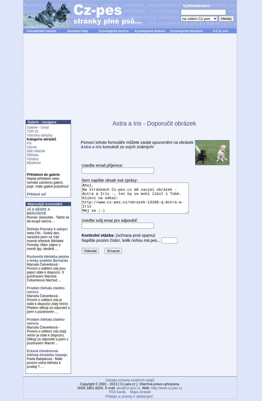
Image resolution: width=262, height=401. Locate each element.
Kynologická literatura (186, 31)
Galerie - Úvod (38, 127)
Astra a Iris (91, 147)
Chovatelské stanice (41, 31)
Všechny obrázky (40, 135)
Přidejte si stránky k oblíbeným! (129, 396)
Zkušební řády (77, 31)
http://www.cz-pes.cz (167, 388)
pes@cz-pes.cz (128, 388)
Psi (29, 143)
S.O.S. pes (220, 31)
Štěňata (32, 155)
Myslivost (34, 163)
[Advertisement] (129, 79)
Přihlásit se (36, 194)
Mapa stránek (140, 392)
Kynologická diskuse (150, 31)
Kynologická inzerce (114, 31)
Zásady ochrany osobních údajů (130, 380)
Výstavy (33, 159)
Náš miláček (36, 151)
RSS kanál (117, 392)
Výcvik (32, 147)
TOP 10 (32, 131)
